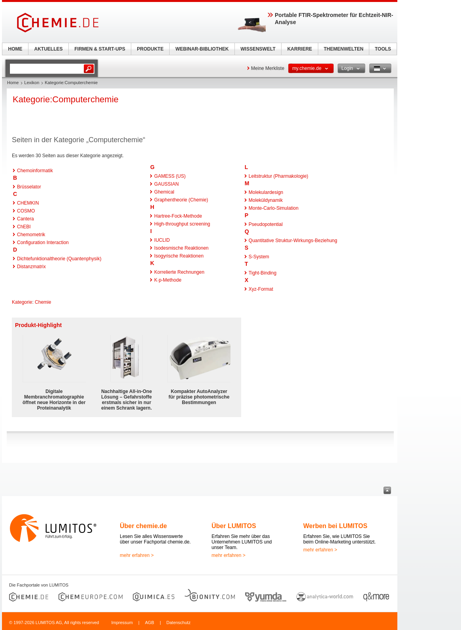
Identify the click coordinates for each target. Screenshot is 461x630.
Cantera (25, 219)
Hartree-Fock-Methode (178, 216)
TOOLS (383, 49)
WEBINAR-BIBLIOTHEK (202, 49)
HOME (15, 49)
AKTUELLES (48, 49)
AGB (149, 622)
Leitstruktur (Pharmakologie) (278, 176)
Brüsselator (29, 187)
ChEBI (24, 226)
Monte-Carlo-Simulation (274, 208)
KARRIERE (299, 49)
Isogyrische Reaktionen (179, 256)
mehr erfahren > (137, 555)
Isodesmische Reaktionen (181, 248)
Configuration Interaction (43, 242)
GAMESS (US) (169, 176)
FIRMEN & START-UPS (99, 49)
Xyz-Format (261, 289)
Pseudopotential (266, 224)
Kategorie (22, 302)
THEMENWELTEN (343, 49)
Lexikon (31, 82)
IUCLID (162, 240)
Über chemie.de (143, 526)
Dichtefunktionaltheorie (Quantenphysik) (59, 258)
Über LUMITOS (234, 526)
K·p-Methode (167, 280)
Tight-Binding (262, 273)
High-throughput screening (182, 224)
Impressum (121, 622)
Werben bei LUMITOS (335, 526)
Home (13, 82)
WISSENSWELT (257, 49)
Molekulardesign (266, 192)
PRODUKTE (150, 49)
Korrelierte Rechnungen (179, 272)
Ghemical (164, 192)
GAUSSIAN (166, 184)
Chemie (43, 302)
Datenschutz (178, 622)
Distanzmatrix (31, 266)
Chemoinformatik (35, 170)
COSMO (26, 211)
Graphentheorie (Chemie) (181, 200)
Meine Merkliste (267, 68)
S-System (259, 257)
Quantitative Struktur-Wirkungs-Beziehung (293, 240)
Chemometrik (31, 234)
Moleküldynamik (266, 200)
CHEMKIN (28, 203)
